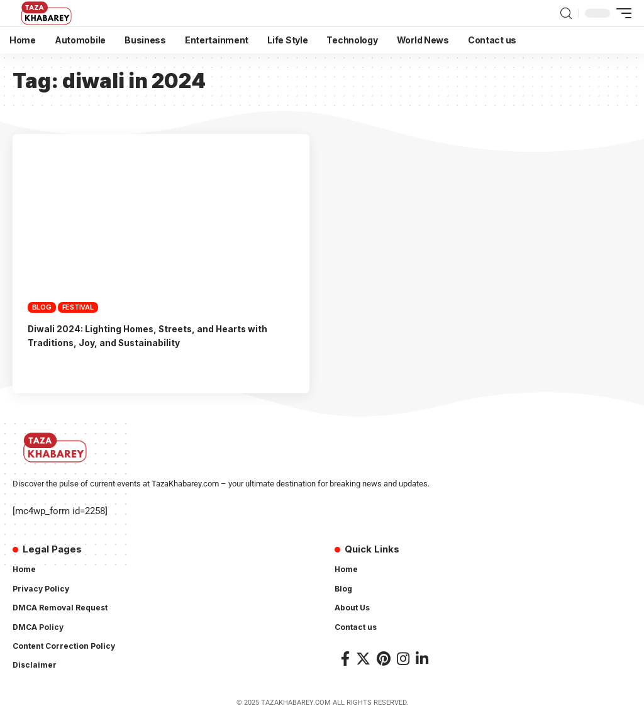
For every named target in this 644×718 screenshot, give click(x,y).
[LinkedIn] (422, 658)
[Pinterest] (384, 658)
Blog (42, 307)
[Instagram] (403, 658)
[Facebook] (345, 658)
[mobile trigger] (620, 13)
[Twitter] (363, 658)
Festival (78, 307)
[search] (566, 13)
